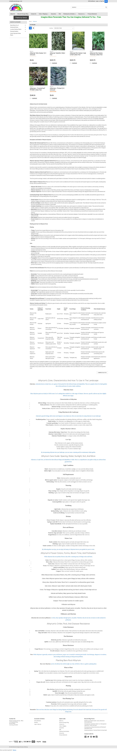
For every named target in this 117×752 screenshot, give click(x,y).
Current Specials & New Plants (15, 34)
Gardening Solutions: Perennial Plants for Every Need (95, 730)
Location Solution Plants (15, 29)
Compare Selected (102, 372)
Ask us (14, 750)
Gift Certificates (37, 720)
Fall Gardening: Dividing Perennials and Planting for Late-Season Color (95, 728)
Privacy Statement (92, 14)
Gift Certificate (91, 1)
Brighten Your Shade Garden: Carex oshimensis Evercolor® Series (94, 721)
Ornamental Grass (14, 27)
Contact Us (33, 14)
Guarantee (53, 14)
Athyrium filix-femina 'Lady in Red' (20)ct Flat (78, 53)
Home (30, 21)
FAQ (60, 14)
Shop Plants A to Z (14, 25)
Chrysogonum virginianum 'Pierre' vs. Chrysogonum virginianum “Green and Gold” (95, 724)
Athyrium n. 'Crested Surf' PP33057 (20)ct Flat (37, 89)
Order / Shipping (43, 14)
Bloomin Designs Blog (23, 14)
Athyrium (35, 21)
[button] (21, 18)
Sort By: (51, 28)
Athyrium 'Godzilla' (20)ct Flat (57, 53)
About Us (12, 14)
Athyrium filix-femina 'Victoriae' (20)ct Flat (96, 53)
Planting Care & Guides (69, 14)
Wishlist (36, 722)
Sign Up (102, 1)
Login (97, 1)
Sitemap (26, 747)
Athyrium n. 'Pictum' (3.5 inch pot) (57, 89)
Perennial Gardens (14, 31)
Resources (81, 14)
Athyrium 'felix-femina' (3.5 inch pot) (38, 53)
